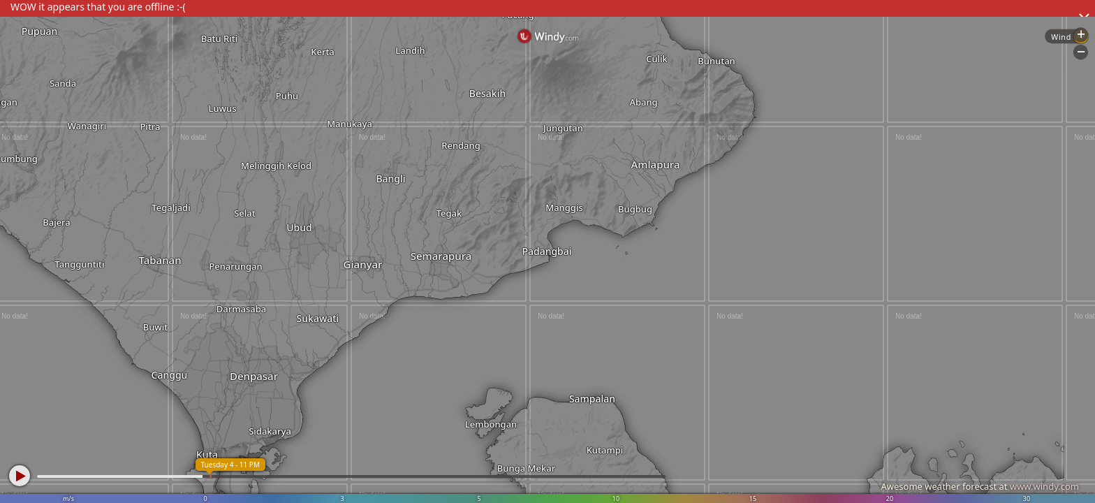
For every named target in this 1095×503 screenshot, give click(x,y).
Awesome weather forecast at (980, 486)
